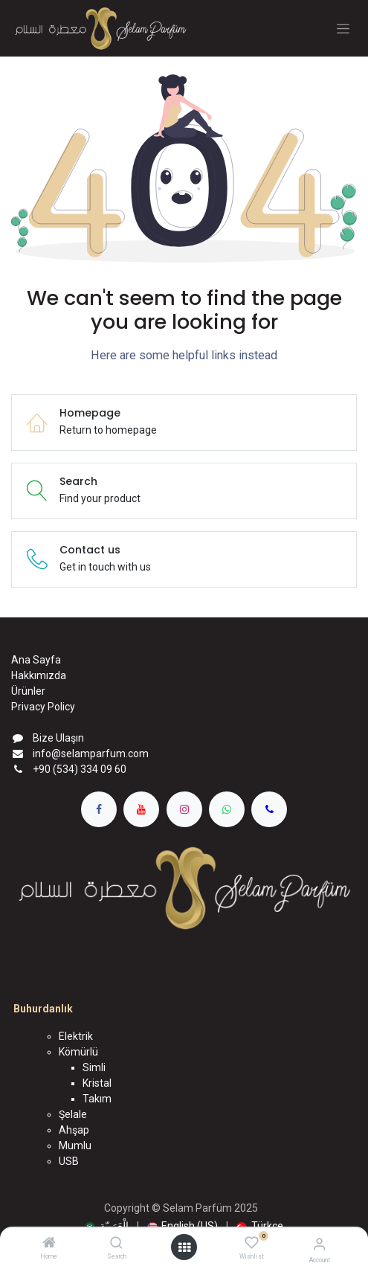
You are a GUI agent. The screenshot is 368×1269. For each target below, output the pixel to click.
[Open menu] (184, 1247)
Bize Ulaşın (58, 738)
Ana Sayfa (36, 660)
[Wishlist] (252, 1243)
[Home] (49, 1244)
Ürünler (28, 691)
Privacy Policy (43, 707)
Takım (97, 1099)
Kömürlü (78, 1052)
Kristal (97, 1083)
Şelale (73, 1114)
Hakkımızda (38, 675)
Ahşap (74, 1130)
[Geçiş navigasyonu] (343, 28)
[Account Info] (319, 1244)
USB (69, 1161)
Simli (94, 1067)
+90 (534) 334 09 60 (79, 769)
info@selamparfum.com (91, 753)
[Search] (116, 1244)
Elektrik (76, 1036)
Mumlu (75, 1145)
